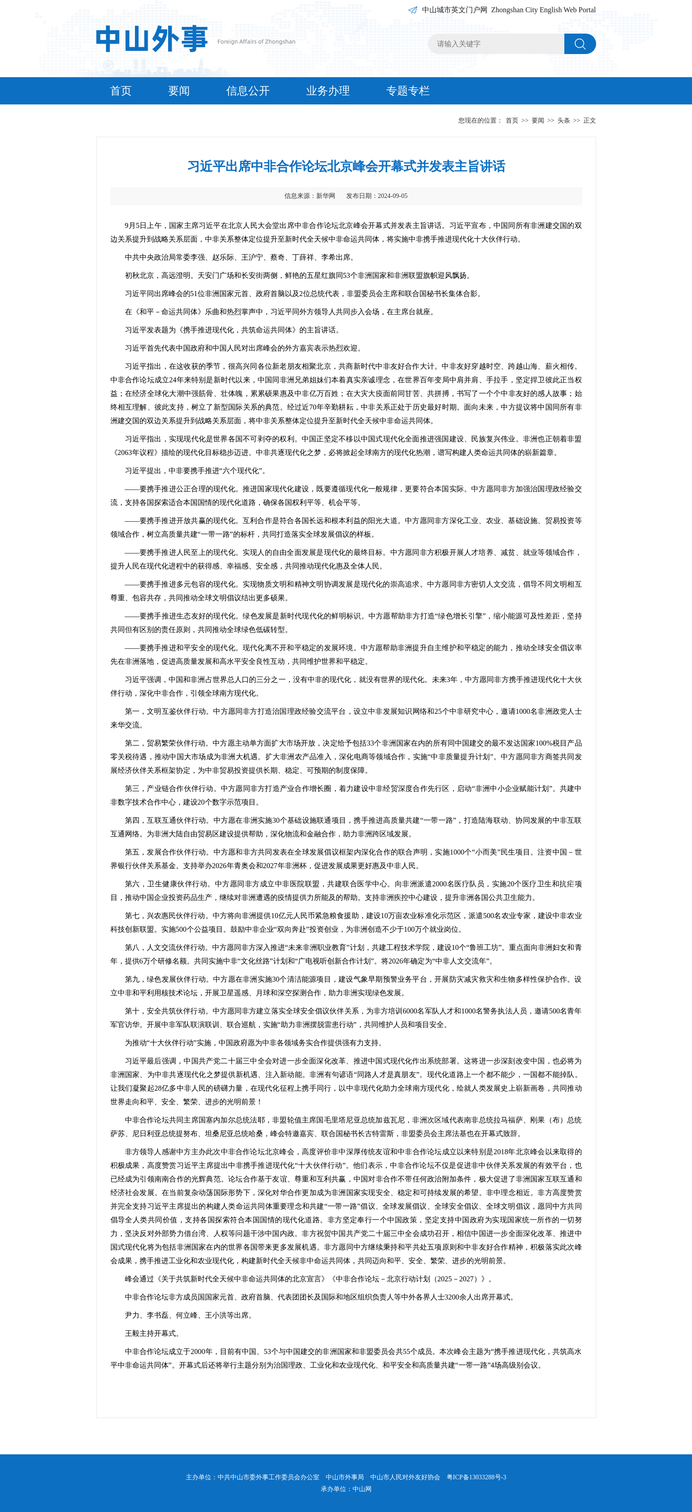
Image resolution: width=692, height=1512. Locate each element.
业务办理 (328, 91)
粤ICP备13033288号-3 (476, 1477)
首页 (121, 91)
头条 (564, 120)
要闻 (179, 91)
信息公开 (248, 91)
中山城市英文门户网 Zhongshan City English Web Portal (509, 10)
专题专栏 (408, 91)
